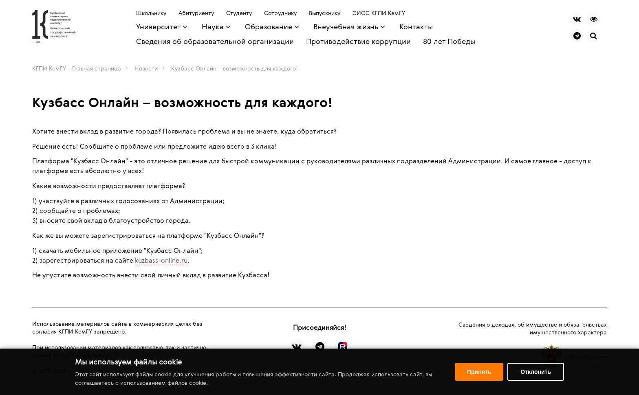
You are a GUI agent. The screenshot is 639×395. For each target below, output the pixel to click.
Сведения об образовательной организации (215, 41)
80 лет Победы (449, 41)
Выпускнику (324, 13)
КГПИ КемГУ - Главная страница (76, 68)
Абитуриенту (196, 13)
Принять (479, 372)
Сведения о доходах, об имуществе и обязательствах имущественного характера (532, 328)
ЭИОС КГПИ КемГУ (379, 13)
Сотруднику (280, 13)
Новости (146, 68)
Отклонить (535, 372)
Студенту (239, 13)
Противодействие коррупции (358, 41)
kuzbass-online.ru (161, 260)
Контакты (416, 26)
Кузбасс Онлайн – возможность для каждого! (234, 68)
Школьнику (151, 13)
